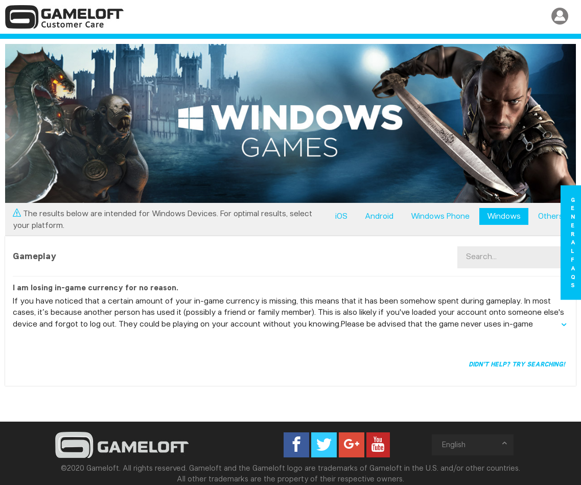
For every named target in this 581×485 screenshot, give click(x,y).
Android (379, 216)
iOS (341, 216)
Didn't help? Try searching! (517, 364)
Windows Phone (440, 216)
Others (550, 216)
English (475, 444)
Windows (504, 216)
